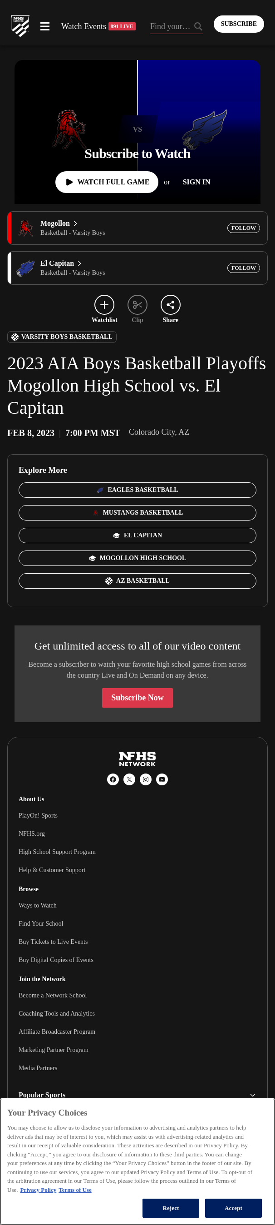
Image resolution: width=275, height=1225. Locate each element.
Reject (170, 1208)
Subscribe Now (137, 697)
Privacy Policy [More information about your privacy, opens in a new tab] (38, 1189)
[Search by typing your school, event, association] (176, 27)
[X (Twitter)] (129, 779)
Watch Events (98, 26)
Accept (233, 1208)
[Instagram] (146, 779)
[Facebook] (113, 779)
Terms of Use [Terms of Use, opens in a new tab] (75, 1189)
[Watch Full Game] (106, 182)
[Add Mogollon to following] (243, 228)
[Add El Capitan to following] (243, 268)
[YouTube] (162, 779)
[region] (137, 1161)
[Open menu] (44, 26)
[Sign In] (197, 182)
